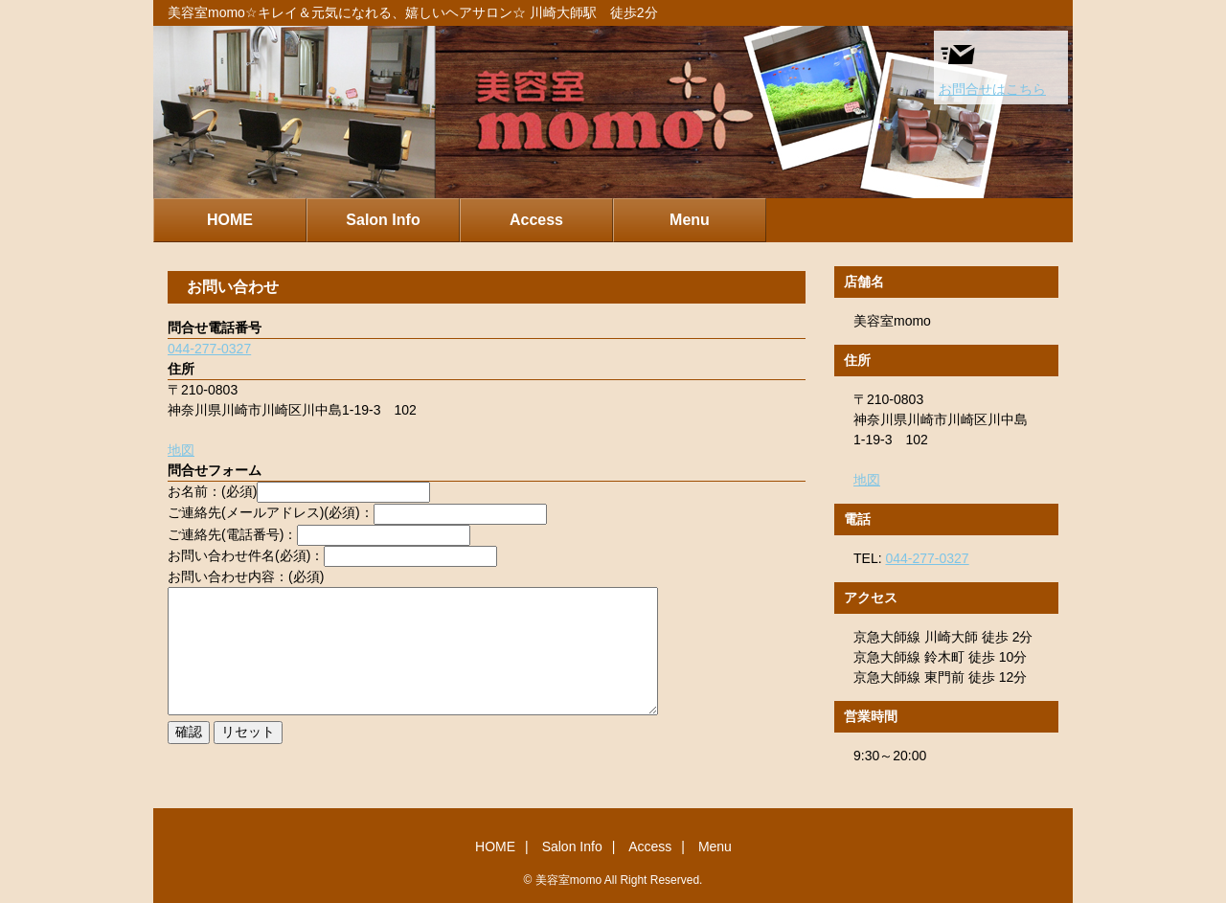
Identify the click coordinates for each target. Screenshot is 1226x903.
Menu (690, 220)
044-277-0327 (209, 348)
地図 (181, 450)
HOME (230, 220)
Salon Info (383, 220)
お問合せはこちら (992, 66)
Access (536, 220)
